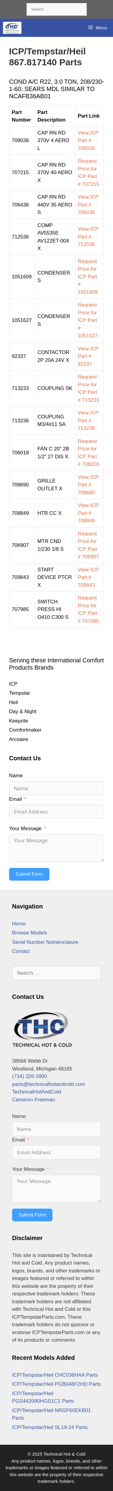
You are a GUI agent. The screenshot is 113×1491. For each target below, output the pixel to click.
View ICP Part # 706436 (88, 204)
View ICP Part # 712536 (88, 236)
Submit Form (29, 874)
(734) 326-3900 (29, 1076)
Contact (21, 951)
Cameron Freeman (33, 1100)
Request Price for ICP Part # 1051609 (88, 276)
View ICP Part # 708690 (88, 484)
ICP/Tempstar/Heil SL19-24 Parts (49, 1427)
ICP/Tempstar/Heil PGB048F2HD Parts (56, 1384)
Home (19, 924)
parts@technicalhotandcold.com (48, 1084)
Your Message (25, 828)
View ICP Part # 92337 (88, 356)
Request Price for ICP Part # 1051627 (88, 320)
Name (16, 775)
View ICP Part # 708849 (88, 513)
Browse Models (29, 933)
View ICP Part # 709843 (88, 577)
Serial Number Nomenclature (45, 942)
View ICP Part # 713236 (88, 420)
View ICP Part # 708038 (88, 140)
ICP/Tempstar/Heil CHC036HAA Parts (55, 1375)
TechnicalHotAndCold (36, 1092)
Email (15, 799)
